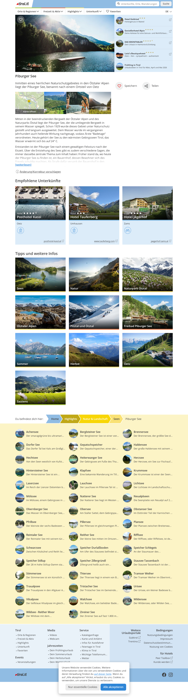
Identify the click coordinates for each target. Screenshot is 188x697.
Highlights (73, 11)
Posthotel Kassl (40, 215)
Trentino (134, 641)
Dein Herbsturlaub (60, 658)
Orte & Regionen (27, 11)
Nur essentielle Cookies (82, 687)
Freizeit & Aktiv (51, 11)
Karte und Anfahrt (92, 638)
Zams (127, 223)
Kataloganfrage (90, 635)
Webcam (54, 638)
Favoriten (113, 11)
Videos (53, 635)
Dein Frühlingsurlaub (61, 650)
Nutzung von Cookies (161, 646)
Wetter (85, 658)
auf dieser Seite (102, 673)
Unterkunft (92, 11)
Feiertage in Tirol (91, 646)
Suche (166, 3)
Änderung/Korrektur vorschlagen (38, 171)
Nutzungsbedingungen (160, 635)
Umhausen (76, 223)
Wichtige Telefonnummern (95, 654)
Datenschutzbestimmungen (158, 642)
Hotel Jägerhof (147, 215)
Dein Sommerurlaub (61, 654)
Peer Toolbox (164, 658)
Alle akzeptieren (113, 687)
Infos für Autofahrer (93, 642)
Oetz (19, 223)
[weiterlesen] (23, 165)
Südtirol (135, 637)
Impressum (166, 638)
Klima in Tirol (89, 650)
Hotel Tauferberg (94, 215)
